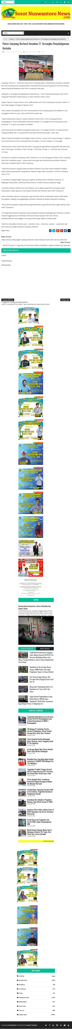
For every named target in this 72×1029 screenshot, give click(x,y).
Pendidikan (23, 1002)
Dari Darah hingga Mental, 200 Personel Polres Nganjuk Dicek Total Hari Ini (41, 679)
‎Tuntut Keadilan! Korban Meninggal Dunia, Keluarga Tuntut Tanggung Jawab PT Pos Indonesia (40, 741)
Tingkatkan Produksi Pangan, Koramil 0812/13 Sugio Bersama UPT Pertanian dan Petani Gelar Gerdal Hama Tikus (40, 771)
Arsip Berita (45, 649)
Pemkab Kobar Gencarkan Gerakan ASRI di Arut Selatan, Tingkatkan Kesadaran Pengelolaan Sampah (40, 792)
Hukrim (11, 39)
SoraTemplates (12, 1025)
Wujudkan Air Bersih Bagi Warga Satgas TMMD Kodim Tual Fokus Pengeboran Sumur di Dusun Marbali (41, 670)
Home (5, 39)
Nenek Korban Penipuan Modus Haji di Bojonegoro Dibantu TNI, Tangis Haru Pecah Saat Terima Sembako (39, 832)
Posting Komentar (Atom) (19, 302)
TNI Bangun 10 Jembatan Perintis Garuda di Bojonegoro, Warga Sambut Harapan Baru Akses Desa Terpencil (39, 731)
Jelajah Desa (23, 980)
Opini (21, 993)
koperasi (22, 985)
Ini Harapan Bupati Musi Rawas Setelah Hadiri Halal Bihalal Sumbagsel (40, 750)
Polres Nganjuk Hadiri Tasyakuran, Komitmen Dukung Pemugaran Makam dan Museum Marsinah (39, 782)
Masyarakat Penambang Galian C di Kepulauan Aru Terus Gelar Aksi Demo (41, 689)
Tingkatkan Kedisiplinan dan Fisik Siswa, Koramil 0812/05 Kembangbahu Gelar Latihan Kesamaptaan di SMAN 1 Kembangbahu (40, 720)
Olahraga (22, 989)
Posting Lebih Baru (7, 300)
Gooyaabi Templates (31, 1025)
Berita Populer (27, 649)
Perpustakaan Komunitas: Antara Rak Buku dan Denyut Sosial (34, 607)
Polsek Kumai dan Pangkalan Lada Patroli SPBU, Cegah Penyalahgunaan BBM (39, 822)
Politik (21, 1011)
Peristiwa (22, 1006)
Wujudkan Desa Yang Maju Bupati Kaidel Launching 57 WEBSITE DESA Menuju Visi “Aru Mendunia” (40, 761)
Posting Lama (65, 300)
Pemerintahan (24, 998)
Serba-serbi (23, 1015)
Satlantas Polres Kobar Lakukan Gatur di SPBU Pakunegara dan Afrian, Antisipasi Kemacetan (40, 812)
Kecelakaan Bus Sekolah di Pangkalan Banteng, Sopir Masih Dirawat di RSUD (40, 801)
